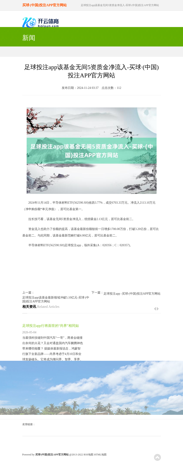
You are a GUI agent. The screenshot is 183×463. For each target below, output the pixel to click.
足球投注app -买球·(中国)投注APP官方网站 (132, 293)
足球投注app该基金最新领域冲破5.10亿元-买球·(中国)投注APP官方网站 (55, 299)
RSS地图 (88, 454)
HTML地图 (100, 454)
